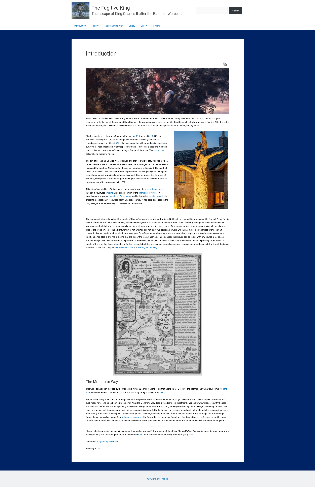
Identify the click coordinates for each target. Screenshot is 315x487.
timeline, (109, 192)
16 (137, 146)
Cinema (149, 26)
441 (139, 139)
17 (108, 139)
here (162, 392)
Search (235, 10)
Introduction (79, 26)
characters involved (148, 192)
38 (117, 143)
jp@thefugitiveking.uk (109, 441)
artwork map (160, 150)
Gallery (137, 26)
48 (152, 143)
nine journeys (156, 196)
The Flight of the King (148, 247)
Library (126, 26)
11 (96, 146)
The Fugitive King (111, 8)
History (92, 26)
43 (137, 136)
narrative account (155, 189)
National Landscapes (131, 417)
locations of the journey (121, 196)
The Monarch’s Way (110, 26)
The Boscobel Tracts (124, 247)
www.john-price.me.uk (157, 479)
